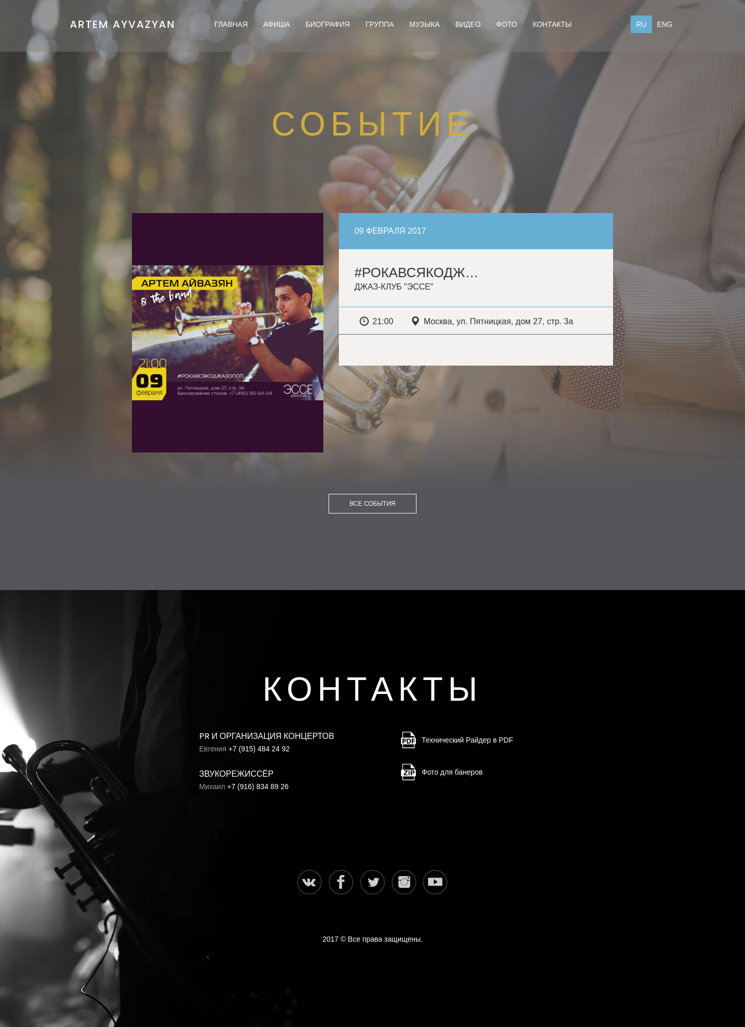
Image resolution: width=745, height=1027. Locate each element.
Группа (379, 24)
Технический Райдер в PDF (467, 740)
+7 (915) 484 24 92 (259, 749)
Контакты (552, 24)
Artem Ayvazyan (122, 21)
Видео (468, 24)
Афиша (276, 24)
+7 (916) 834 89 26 (258, 786)
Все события (372, 503)
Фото (506, 24)
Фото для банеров (452, 772)
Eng (665, 24)
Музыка (424, 24)
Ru (641, 24)
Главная (231, 24)
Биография (328, 24)
